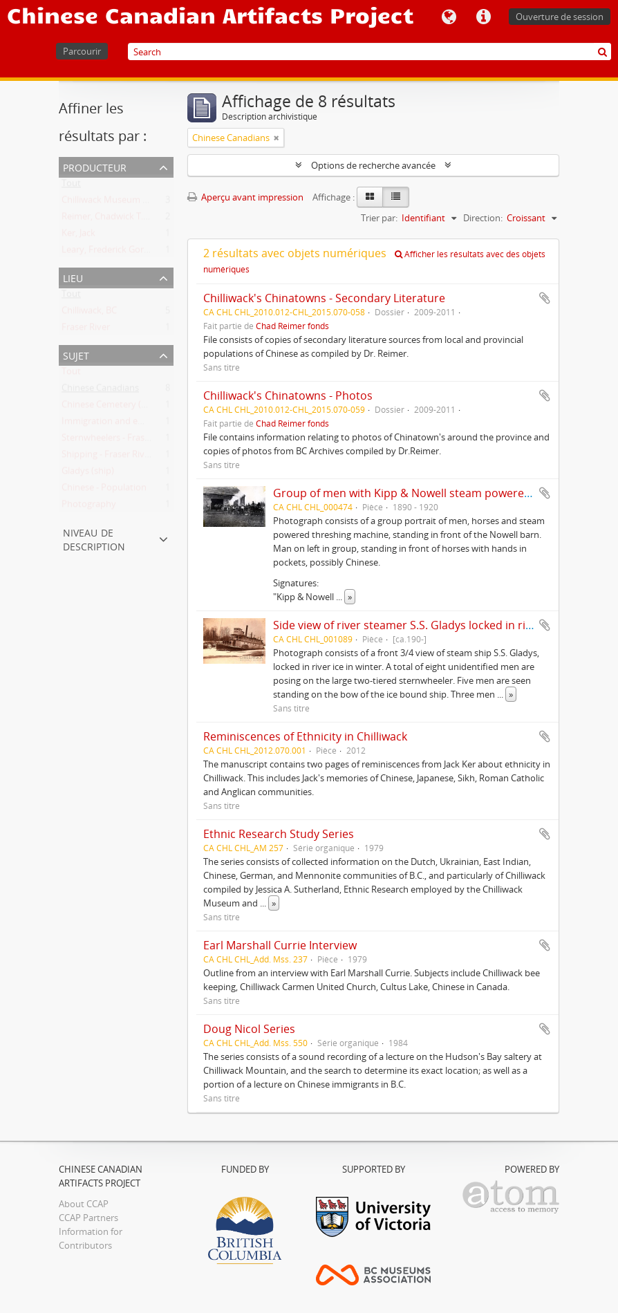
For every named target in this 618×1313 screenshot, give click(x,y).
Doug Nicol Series (249, 1028)
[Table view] (395, 197)
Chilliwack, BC (89, 313)
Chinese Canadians (100, 390)
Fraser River (86, 330)
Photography (89, 507)
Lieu (73, 277)
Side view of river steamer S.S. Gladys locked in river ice (416, 625)
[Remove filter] (276, 138)
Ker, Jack (78, 236)
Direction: (483, 218)
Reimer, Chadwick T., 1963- (115, 219)
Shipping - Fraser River (107, 457)
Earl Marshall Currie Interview (280, 945)
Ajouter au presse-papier (545, 298)
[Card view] (370, 197)
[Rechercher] (602, 51)
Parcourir (82, 51)
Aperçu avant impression (245, 197)
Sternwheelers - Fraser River (119, 440)
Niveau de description (94, 538)
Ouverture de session (559, 16)
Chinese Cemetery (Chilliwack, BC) (130, 407)
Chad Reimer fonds (292, 325)
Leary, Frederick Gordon (111, 252)
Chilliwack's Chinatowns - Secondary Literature (324, 298)
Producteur (95, 166)
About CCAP (84, 1204)
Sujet (76, 354)
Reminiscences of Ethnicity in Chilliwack (305, 736)
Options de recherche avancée (373, 165)
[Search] (369, 51)
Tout (71, 186)
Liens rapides (483, 17)
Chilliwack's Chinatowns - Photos (288, 395)
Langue (448, 17)
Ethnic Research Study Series (278, 833)
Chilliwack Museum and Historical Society (146, 202)
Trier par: (379, 218)
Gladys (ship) (88, 473)
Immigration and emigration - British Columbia (157, 424)
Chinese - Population (104, 490)
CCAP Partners (88, 1217)
